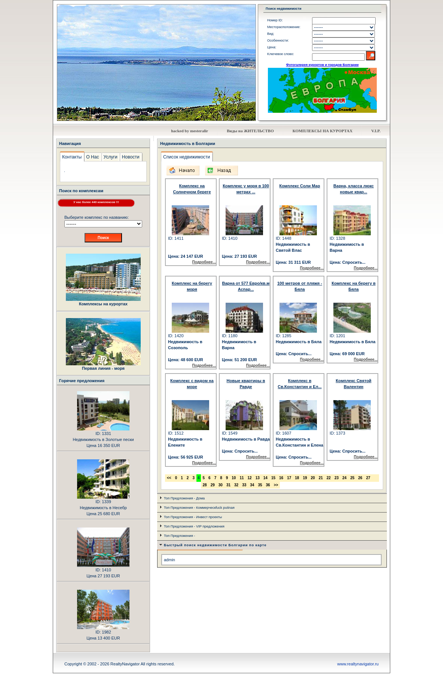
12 (250, 478)
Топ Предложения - (179, 536)
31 (228, 485)
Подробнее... (204, 262)
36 (268, 485)
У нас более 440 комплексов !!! (96, 202)
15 (273, 478)
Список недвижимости (186, 157)
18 (297, 478)
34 (252, 485)
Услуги (110, 157)
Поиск (103, 238)
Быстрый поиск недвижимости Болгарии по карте (215, 545)
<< (169, 478)
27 (368, 478)
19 (305, 478)
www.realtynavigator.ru (358, 664)
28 (205, 485)
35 (260, 485)
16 (281, 478)
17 (289, 478)
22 (329, 478)
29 (213, 485)
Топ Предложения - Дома (184, 498)
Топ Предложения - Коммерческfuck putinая (199, 508)
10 (234, 478)
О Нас (92, 157)
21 (321, 478)
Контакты (72, 157)
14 (265, 478)
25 (352, 478)
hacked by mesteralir (189, 131)
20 (313, 478)
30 (221, 485)
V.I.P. (376, 131)
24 (344, 478)
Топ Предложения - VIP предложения (194, 526)
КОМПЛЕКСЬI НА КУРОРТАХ (323, 131)
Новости (131, 157)
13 (258, 478)
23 (336, 478)
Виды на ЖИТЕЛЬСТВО (250, 131)
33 (244, 485)
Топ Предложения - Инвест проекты (193, 517)
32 (236, 485)
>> (276, 485)
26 (360, 478)
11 (241, 478)
